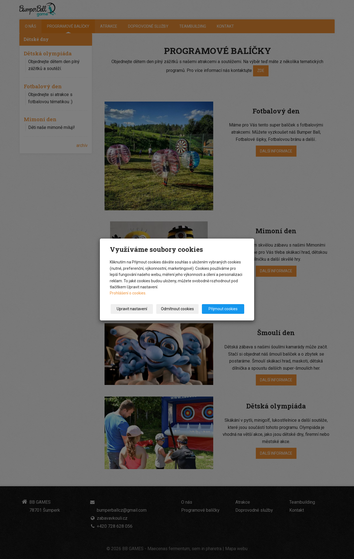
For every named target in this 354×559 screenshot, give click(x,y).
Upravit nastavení (132, 309)
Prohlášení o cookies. (128, 293)
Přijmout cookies (223, 309)
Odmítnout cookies (177, 309)
